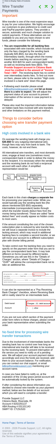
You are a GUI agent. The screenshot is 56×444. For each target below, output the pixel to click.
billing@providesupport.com (19, 89)
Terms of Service (25, 423)
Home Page (8, 423)
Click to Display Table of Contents (17, 1)
